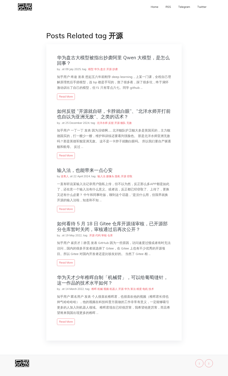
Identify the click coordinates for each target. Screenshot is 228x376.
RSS (168, 7)
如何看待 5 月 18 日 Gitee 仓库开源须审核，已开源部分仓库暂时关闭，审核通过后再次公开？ (112, 226)
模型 (91, 69)
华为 (97, 69)
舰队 (123, 123)
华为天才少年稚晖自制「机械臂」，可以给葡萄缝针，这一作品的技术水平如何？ (112, 280)
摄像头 (110, 176)
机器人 (114, 289)
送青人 (65, 176)
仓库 (110, 235)
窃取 (129, 176)
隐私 (117, 176)
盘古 (103, 69)
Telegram (184, 7)
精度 (139, 289)
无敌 (129, 123)
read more (66, 96)
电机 (145, 289)
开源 (109, 69)
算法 (133, 289)
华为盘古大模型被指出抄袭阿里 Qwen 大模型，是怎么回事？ (113, 60)
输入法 (101, 176)
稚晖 (94, 289)
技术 (151, 289)
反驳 (111, 123)
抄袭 (115, 69)
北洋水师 (102, 123)
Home (154, 7)
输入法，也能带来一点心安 (85, 170)
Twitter (201, 7)
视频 (106, 289)
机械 (100, 289)
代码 (98, 235)
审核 (104, 235)
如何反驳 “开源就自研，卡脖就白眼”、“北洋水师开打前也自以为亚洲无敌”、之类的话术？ (114, 114)
